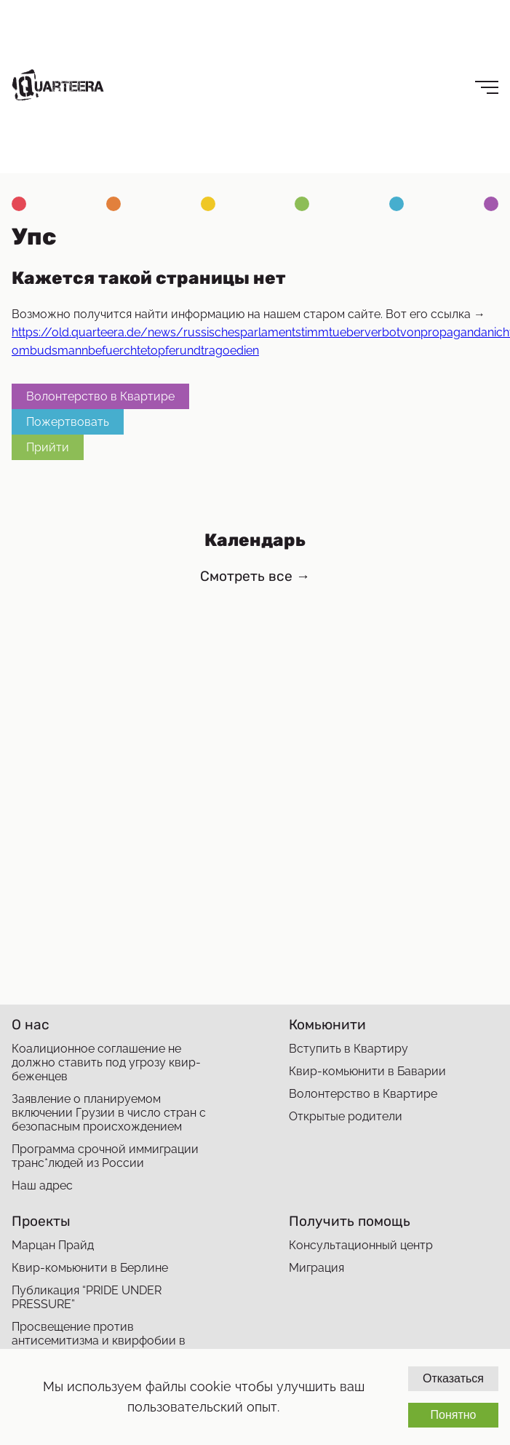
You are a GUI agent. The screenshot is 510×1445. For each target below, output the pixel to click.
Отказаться (453, 1378)
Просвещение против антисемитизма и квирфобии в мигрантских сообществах (99, 1340)
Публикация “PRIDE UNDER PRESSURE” (87, 1297)
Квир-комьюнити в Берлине (90, 1268)
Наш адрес (42, 1185)
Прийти (47, 447)
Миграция (316, 1268)
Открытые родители (345, 1116)
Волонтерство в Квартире (100, 396)
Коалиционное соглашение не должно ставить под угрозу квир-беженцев (106, 1062)
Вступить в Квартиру (348, 1049)
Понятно (453, 1415)
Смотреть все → (255, 576)
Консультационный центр (361, 1245)
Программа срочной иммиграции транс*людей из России (105, 1156)
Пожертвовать (67, 422)
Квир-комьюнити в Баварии (367, 1071)
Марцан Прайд (53, 1245)
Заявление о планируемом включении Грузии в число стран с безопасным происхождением (109, 1112)
